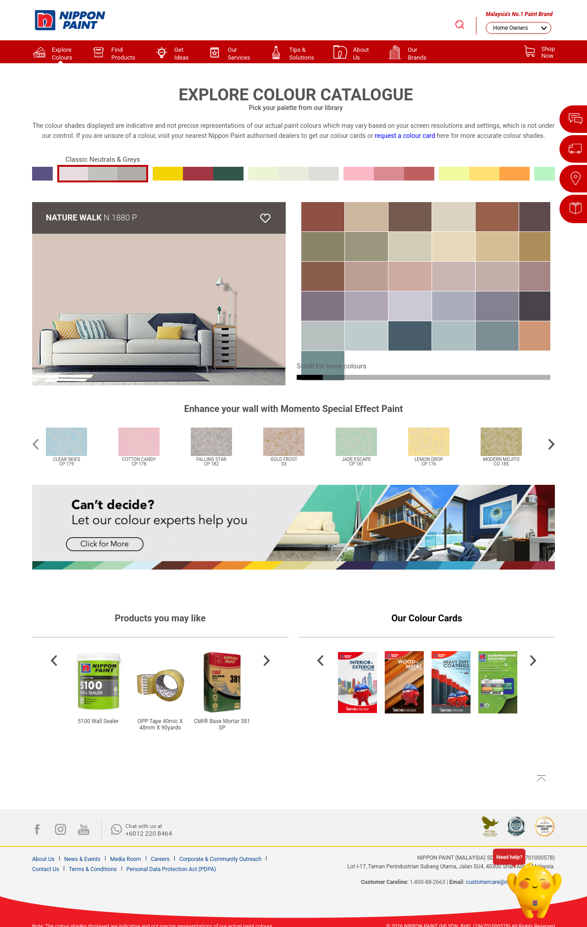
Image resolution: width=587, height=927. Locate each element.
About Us (43, 859)
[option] (77, 441)
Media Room (125, 859)
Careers (160, 859)
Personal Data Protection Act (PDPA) (171, 869)
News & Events (82, 859)
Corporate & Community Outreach (220, 859)
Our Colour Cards (427, 618)
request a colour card (405, 135)
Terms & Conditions (93, 869)
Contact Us (45, 869)
